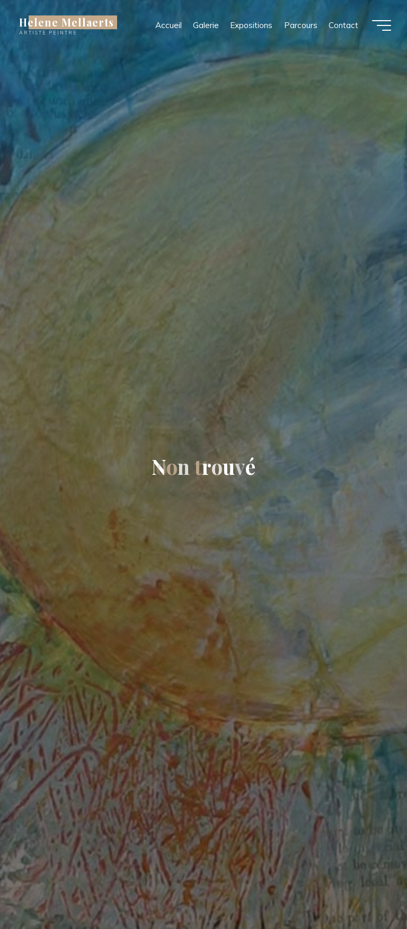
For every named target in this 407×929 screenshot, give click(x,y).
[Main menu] (381, 25)
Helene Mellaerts (66, 22)
